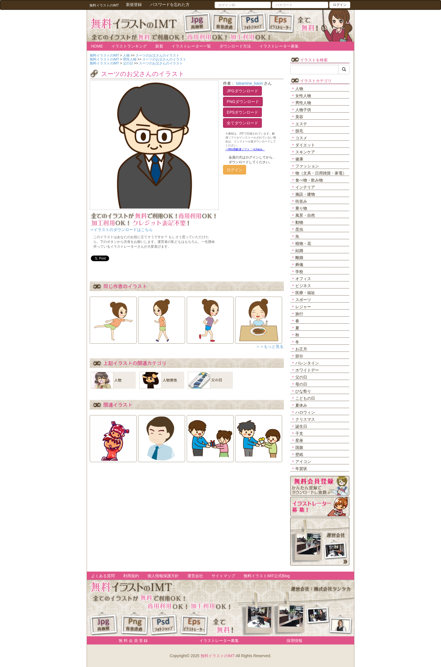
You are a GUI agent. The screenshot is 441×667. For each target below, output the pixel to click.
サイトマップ (223, 576)
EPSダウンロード (242, 112)
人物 (299, 88)
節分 (299, 356)
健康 (299, 159)
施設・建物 (305, 194)
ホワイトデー (307, 370)
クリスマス (305, 419)
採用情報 (294, 640)
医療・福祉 (305, 292)
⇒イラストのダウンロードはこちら (121, 229)
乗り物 (301, 208)
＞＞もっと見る (270, 346)
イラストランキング (129, 46)
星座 (299, 440)
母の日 (301, 384)
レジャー (303, 307)
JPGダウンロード (242, 91)
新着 (159, 46)
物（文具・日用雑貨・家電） (320, 173)
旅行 (299, 314)
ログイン (339, 5)
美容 (299, 117)
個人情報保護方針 (163, 576)
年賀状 (301, 468)
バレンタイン (307, 363)
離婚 (299, 257)
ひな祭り (303, 391)
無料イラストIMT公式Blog (267, 576)
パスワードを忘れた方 (170, 4)
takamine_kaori (249, 83)
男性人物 (303, 102)
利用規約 (131, 576)
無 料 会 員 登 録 (131, 640)
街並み (301, 201)
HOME (97, 46)
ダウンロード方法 (235, 46)
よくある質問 (103, 576)
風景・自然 (305, 215)
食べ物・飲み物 (309, 180)
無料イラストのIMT (218, 655)
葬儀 (299, 264)
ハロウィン (305, 412)
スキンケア (305, 152)
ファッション (307, 166)
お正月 (301, 349)
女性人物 (303, 95)
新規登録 (134, 4)
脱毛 (299, 131)
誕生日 (301, 426)
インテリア (305, 187)
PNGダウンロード (243, 101)
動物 (299, 222)
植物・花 (303, 243)
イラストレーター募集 (279, 46)
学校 (299, 271)
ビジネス (303, 285)
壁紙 (299, 454)
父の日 (301, 377)
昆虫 (299, 229)
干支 (299, 433)
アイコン (303, 461)
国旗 (299, 447)
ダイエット (305, 145)
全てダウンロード (242, 123)
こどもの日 (305, 398)
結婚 (299, 250)
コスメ (301, 138)
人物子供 (303, 110)
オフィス (303, 278)
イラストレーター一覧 (191, 46)
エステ (301, 124)
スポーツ (303, 299)
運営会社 (195, 576)
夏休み (301, 405)
